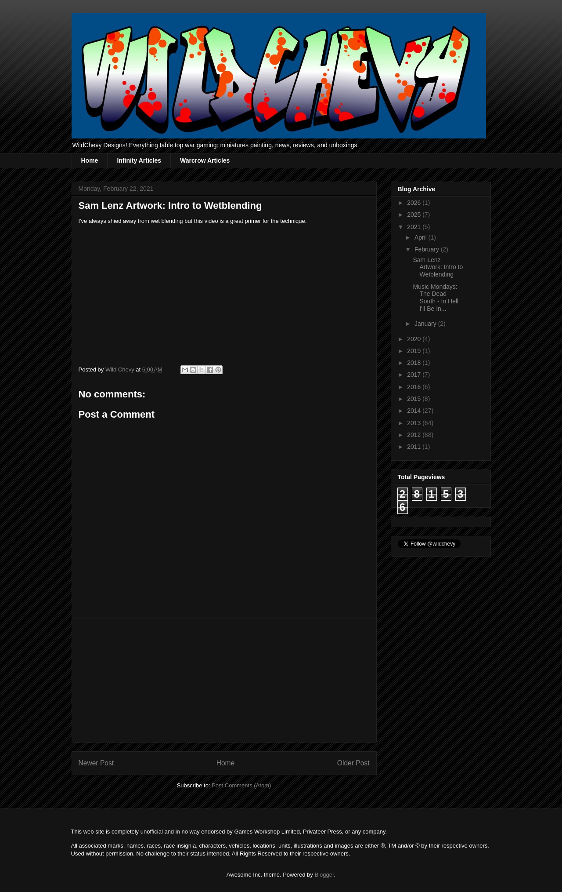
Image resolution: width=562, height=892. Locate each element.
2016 (414, 386)
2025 (414, 214)
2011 (414, 446)
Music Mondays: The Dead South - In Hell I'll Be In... (435, 297)
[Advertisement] (224, 680)
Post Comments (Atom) (241, 785)
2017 (414, 374)
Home (89, 160)
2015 (414, 398)
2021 (414, 226)
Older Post (353, 763)
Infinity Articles (139, 160)
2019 (414, 350)
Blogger (324, 874)
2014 (414, 410)
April (421, 237)
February (427, 249)
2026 (414, 202)
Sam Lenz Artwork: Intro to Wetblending (438, 267)
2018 (414, 362)
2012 (414, 434)
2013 (414, 422)
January (426, 323)
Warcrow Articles (205, 160)
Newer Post (96, 763)
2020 (414, 338)
